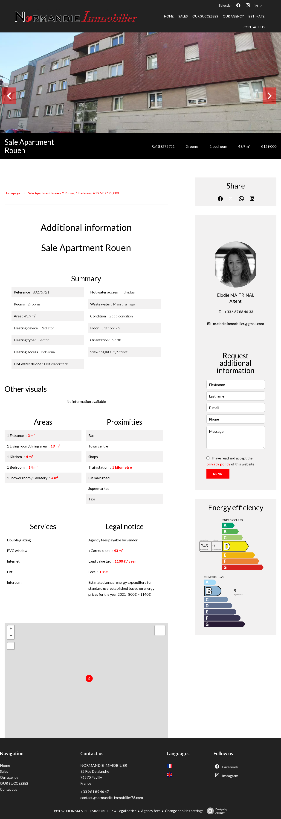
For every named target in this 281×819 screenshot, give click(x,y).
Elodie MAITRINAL (235, 295)
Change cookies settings (184, 810)
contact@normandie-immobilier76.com (111, 797)
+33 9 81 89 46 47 (94, 791)
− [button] (10, 635)
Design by (216, 810)
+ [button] (10, 628)
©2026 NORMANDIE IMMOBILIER (83, 811)
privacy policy (218, 464)
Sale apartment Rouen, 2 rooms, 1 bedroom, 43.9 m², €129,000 (73, 193)
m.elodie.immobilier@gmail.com (238, 323)
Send (218, 474)
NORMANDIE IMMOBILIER (103, 765)
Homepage (12, 193)
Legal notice (126, 810)
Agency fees (150, 810)
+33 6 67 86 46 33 (238, 311)
